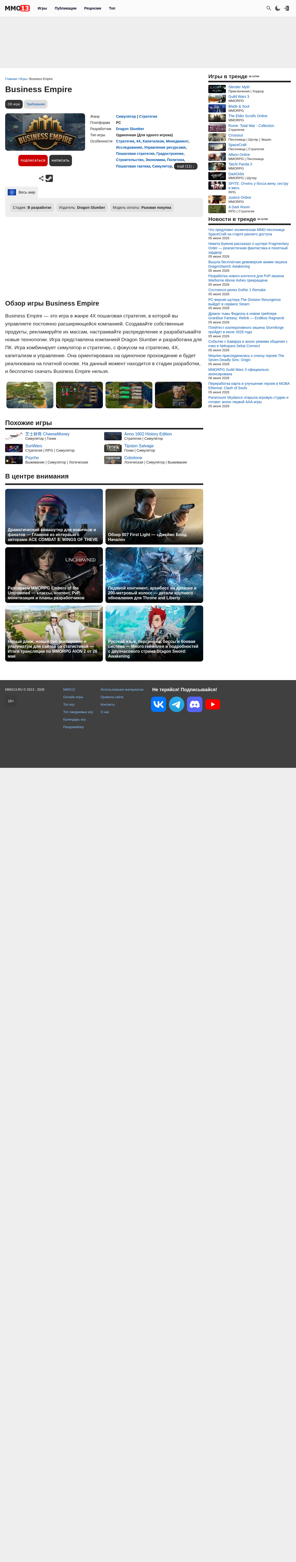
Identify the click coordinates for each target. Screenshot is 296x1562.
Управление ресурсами (165, 147)
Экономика (155, 160)
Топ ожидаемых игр (78, 712)
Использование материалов (122, 689)
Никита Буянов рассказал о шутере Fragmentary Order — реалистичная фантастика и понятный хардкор (248, 248)
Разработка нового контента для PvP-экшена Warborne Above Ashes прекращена (246, 278)
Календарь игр (74, 719)
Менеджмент (177, 141)
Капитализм (153, 141)
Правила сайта (112, 697)
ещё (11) (184, 166)
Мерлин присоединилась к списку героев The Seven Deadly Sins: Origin (246, 358)
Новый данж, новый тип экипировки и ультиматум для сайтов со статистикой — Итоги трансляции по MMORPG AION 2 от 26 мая (52, 649)
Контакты (108, 704)
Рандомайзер (73, 727)
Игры (42, 8)
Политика (175, 160)
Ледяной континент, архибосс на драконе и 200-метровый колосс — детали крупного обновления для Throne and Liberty (152, 593)
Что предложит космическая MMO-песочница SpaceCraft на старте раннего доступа (246, 232)
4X (138, 141)
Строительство (129, 160)
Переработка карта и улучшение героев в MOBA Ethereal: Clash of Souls (249, 385)
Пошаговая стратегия (135, 154)
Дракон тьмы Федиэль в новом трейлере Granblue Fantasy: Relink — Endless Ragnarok (246, 316)
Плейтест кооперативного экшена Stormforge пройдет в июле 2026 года (246, 329)
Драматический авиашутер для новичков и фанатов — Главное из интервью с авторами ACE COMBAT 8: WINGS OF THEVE (53, 535)
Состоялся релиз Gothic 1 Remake (237, 290)
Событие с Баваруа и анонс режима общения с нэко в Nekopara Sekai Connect (247, 343)
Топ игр (68, 704)
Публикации (65, 8)
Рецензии (92, 8)
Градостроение (170, 154)
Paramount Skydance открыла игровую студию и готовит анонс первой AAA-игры (248, 399)
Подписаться (33, 160)
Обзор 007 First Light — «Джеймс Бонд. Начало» (148, 537)
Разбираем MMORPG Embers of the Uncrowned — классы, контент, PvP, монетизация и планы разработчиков (46, 593)
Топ (112, 8)
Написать (60, 160)
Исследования (129, 147)
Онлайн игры (73, 697)
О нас (105, 712)
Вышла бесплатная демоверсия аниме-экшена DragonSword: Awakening (247, 264)
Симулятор (126, 116)
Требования (35, 104)
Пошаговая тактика (133, 166)
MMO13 (69, 689)
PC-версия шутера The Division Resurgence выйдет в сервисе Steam (244, 302)
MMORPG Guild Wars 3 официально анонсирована (238, 372)
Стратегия (148, 116)
